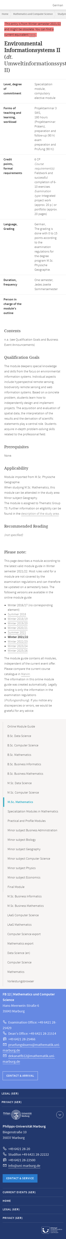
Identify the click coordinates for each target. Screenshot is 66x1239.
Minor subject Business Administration (32, 830)
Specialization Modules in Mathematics (33, 811)
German (58, 5)
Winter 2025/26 (18, 651)
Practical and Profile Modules (27, 821)
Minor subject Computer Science (29, 859)
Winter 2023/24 (18, 646)
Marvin (25, 674)
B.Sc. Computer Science (22, 745)
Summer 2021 (17, 633)
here (32, 35)
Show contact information (59, 1114)
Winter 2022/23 (18, 642)
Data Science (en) (18, 953)
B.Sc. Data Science (19, 736)
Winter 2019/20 (18, 623)
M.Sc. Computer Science (23, 793)
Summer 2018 (17, 614)
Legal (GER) (10, 1094)
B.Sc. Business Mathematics (25, 774)
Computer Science (19, 962)
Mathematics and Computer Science (33, 14)
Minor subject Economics (24, 878)
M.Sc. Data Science (19, 783)
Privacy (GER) (12, 1102)
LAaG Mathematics (19, 925)
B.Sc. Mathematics (19, 755)
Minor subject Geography (24, 849)
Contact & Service (20, 1178)
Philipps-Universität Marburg (17, 1115)
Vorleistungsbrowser (20, 981)
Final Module (16, 887)
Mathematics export (20, 944)
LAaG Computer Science (23, 915)
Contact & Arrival (20, 1076)
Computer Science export (24, 934)
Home (5, 14)
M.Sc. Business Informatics (24, 896)
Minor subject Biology (22, 840)
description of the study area (40, 514)
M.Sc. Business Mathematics (25, 906)
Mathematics (15, 972)
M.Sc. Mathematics (20, 802)
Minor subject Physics (22, 868)
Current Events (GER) (19, 1192)
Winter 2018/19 (18, 619)
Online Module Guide (21, 727)
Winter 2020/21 (18, 628)
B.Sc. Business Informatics (24, 764)
